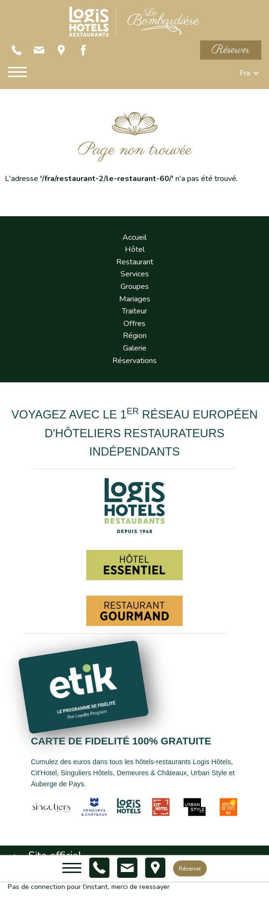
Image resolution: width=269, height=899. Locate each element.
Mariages (134, 299)
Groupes (135, 286)
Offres (134, 323)
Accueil (134, 237)
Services (135, 274)
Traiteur (134, 311)
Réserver (231, 50)
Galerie (135, 348)
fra (245, 73)
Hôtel (135, 249)
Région (135, 335)
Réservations (134, 360)
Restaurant (134, 262)
